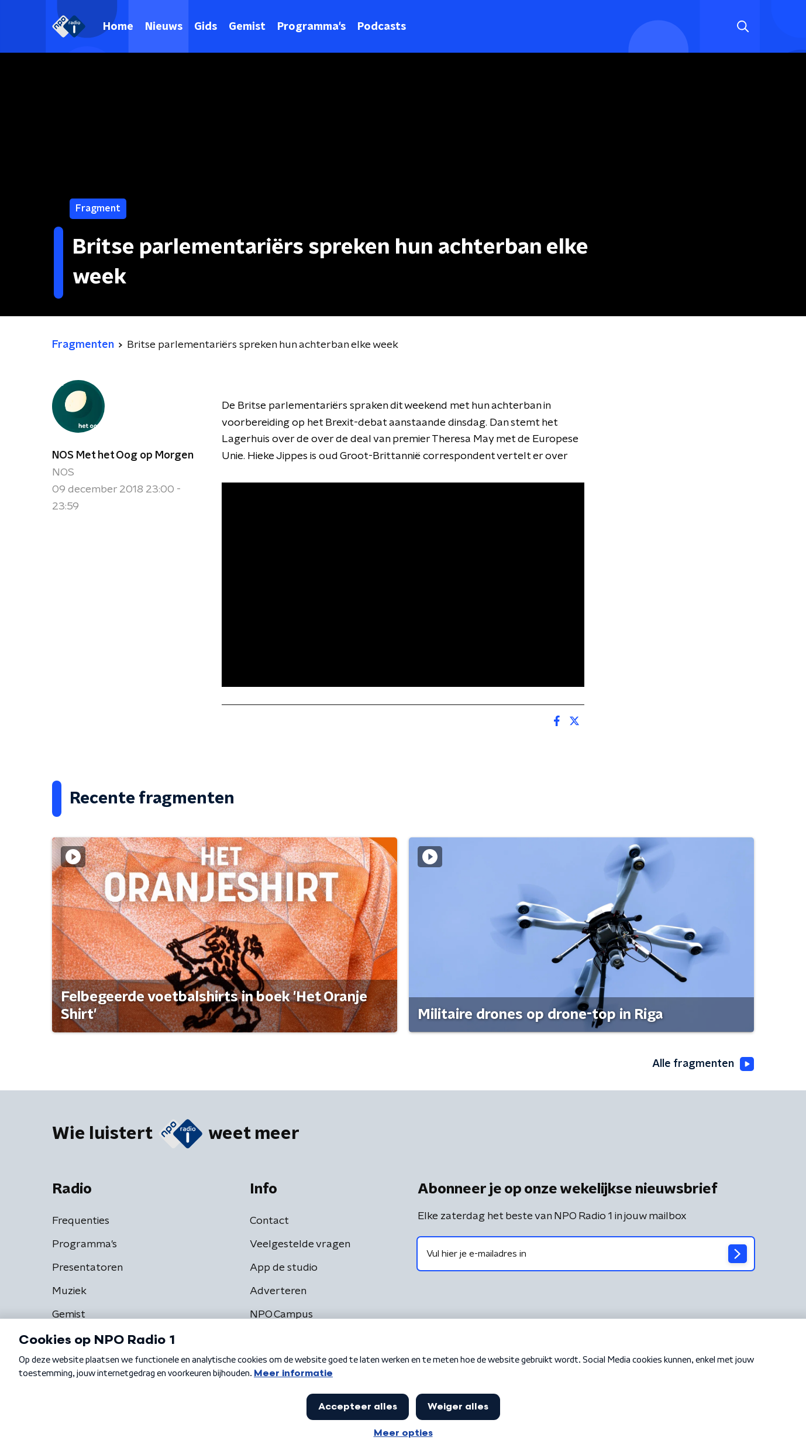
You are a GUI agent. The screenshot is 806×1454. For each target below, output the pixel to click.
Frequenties (80, 1221)
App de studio (284, 1268)
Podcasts (381, 27)
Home (118, 27)
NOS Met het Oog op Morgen (123, 455)
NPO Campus (281, 1314)
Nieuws (163, 27)
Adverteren (278, 1291)
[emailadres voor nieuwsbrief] (586, 1253)
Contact (269, 1221)
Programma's (311, 27)
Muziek (69, 1291)
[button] (742, 26)
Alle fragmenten (703, 1064)
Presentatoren (87, 1268)
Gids (205, 27)
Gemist (247, 27)
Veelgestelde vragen (300, 1244)
